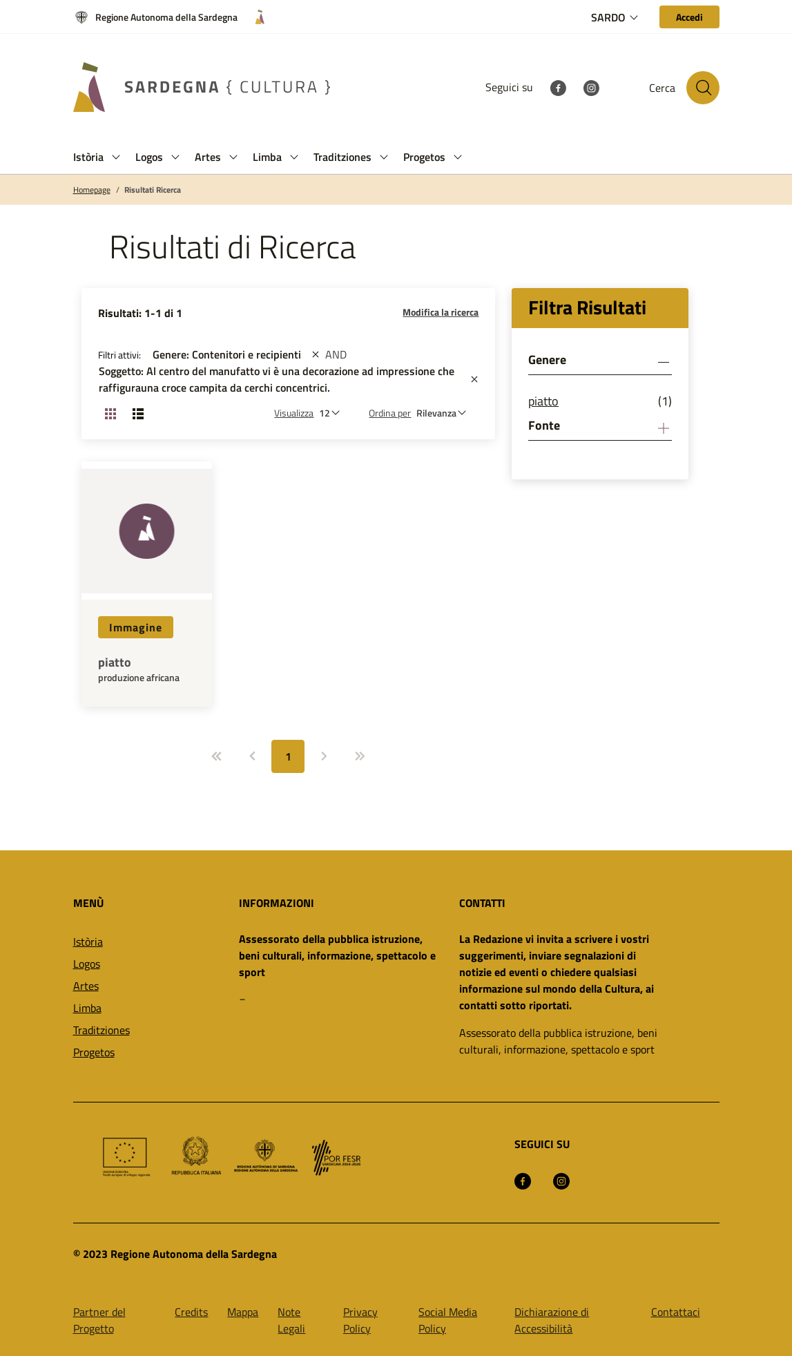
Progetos (94, 1052)
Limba (87, 1008)
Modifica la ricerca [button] (441, 312)
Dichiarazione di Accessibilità (551, 1320)
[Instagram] (591, 87)
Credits (191, 1312)
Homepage (91, 190)
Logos (86, 963)
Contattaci (675, 1312)
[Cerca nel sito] (702, 87)
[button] (116, 157)
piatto (114, 662)
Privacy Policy (360, 1320)
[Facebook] (558, 87)
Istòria (88, 941)
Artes (86, 985)
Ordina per (390, 412)
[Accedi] (689, 17)
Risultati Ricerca (152, 190)
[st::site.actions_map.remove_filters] (315, 354)
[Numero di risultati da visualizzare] (332, 413)
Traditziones (101, 1030)
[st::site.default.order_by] (445, 413)
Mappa (242, 1312)
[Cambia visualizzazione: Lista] (138, 413)
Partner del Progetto (99, 1320)
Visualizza (293, 412)
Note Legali (291, 1320)
